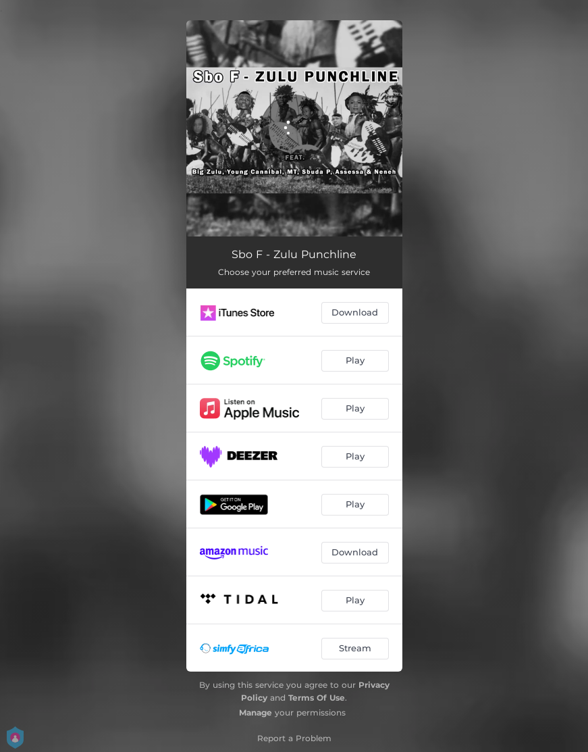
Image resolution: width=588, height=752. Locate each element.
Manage (255, 712)
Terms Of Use (316, 698)
